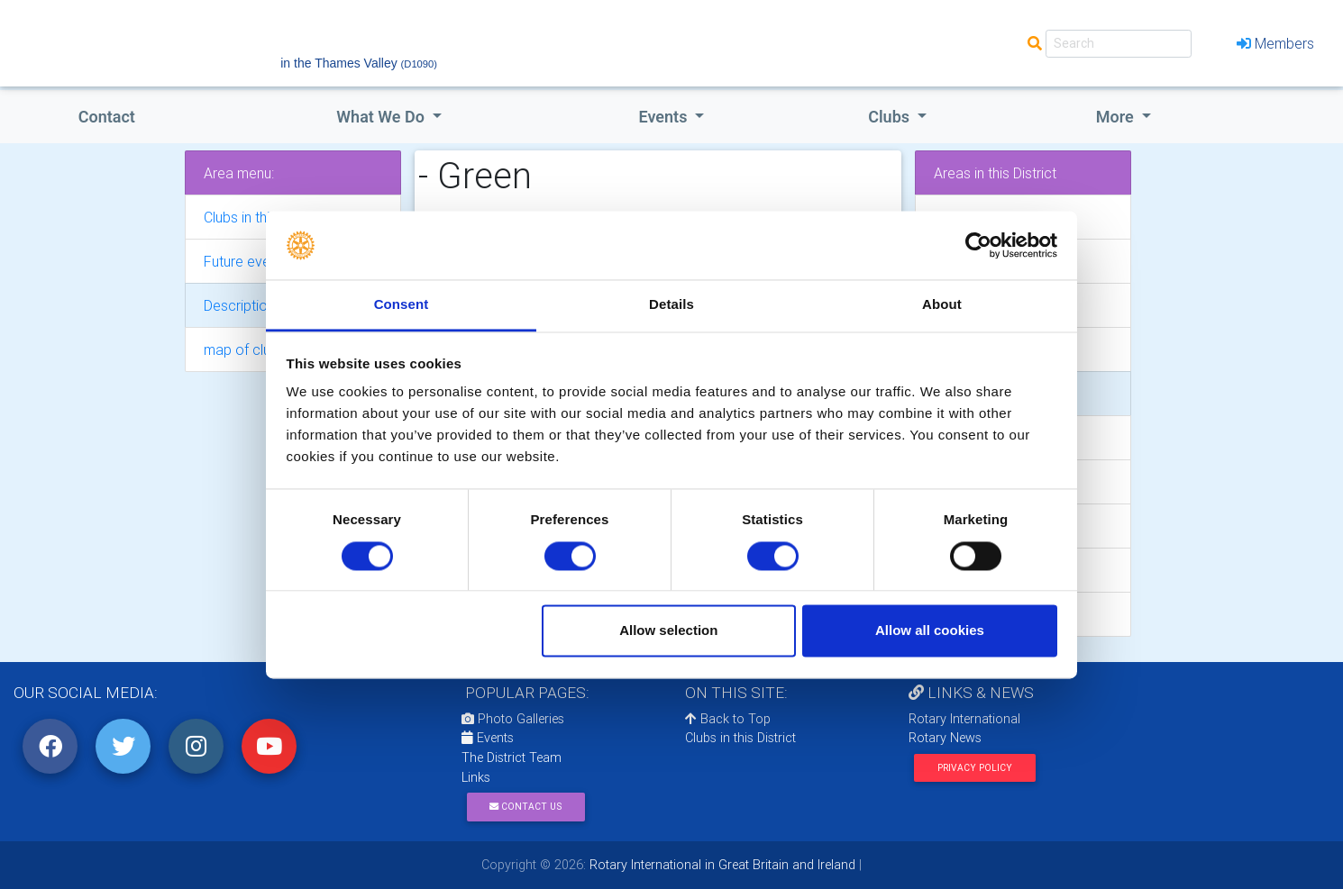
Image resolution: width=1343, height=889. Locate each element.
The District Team (511, 757)
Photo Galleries (512, 719)
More (1116, 116)
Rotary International (964, 719)
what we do (382, 116)
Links (475, 777)
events (665, 116)
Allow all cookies (929, 631)
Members (1275, 43)
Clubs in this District (740, 738)
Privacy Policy (974, 768)
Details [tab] (671, 305)
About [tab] (942, 305)
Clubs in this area (256, 217)
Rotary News (945, 738)
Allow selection (668, 631)
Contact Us (525, 806)
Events (487, 738)
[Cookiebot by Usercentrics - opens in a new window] (978, 245)
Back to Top (728, 719)
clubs (890, 116)
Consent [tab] (401, 305)
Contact (106, 116)
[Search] (1119, 44)
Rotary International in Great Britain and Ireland (720, 865)
